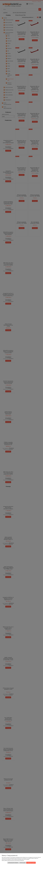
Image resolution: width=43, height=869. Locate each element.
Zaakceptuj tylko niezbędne (13, 862)
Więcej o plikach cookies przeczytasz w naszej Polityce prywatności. (13, 860)
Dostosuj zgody (22, 862)
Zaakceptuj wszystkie (31, 862)
